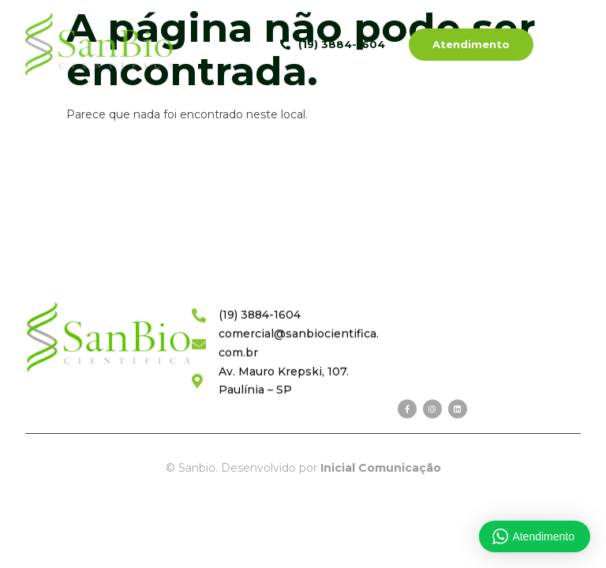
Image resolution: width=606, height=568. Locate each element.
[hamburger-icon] (571, 46)
